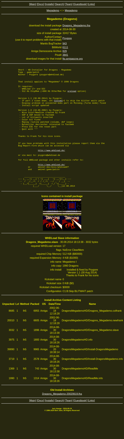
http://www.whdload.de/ (51, 166)
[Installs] (49, 4)
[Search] (59, 4)
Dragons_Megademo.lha (76, 25)
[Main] (32, 4)
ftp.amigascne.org (73, 58)
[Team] (68, 4)
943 (65, 43)
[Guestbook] (80, 4)
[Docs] (40, 4)
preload (72, 95)
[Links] (91, 4)
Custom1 (58, 107)
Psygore (67, 38)
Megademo (53, 10)
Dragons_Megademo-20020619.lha (62, 417)
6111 (65, 47)
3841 (65, 55)
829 (65, 51)
